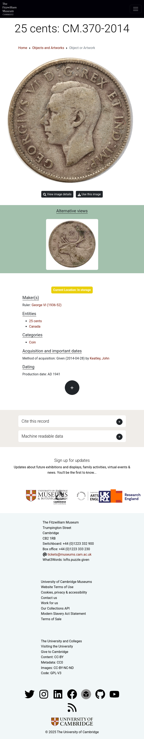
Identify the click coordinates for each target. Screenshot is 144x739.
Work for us (49, 603)
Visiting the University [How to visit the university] (57, 646)
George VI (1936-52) (46, 305)
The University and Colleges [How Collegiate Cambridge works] (61, 641)
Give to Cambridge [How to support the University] (54, 652)
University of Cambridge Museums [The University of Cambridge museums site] (66, 582)
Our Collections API (55, 608)
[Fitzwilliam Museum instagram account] (44, 694)
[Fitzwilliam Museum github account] (101, 694)
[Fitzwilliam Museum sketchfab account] (86, 694)
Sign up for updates (72, 460)
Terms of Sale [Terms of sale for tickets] (51, 619)
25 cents (35, 321)
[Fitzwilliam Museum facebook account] (58, 694)
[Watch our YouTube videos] (114, 694)
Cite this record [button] (35, 421)
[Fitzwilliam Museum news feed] (72, 707)
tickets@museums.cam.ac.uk (69, 554)
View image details (57, 194)
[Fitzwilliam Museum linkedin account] (72, 694)
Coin (32, 342)
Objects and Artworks (48, 48)
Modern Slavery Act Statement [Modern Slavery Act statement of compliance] (63, 614)
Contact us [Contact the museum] (49, 598)
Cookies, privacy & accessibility (64, 592)
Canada (34, 326)
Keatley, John (99, 358)
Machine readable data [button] (42, 436)
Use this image (89, 194)
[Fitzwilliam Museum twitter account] (30, 694)
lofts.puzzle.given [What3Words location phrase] (76, 560)
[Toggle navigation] (135, 9)
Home (22, 48)
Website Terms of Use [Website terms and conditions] (57, 587)
